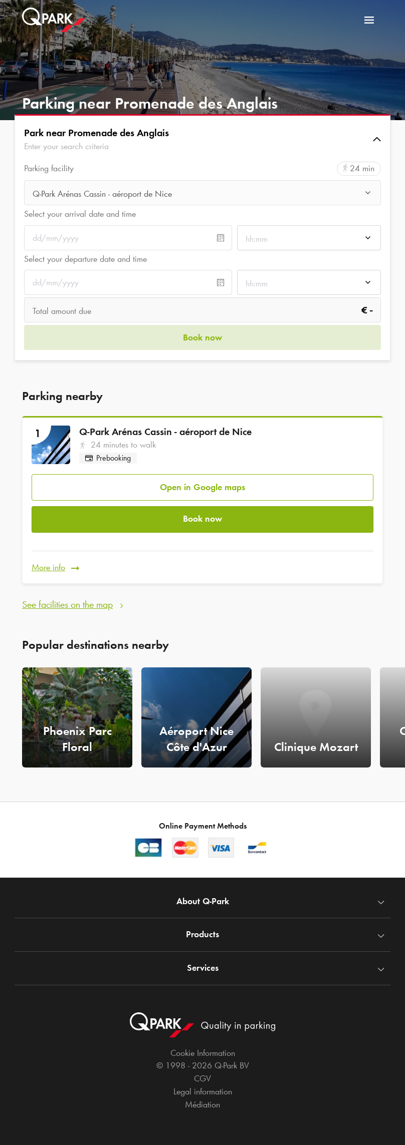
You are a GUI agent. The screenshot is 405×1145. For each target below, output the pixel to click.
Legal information (202, 1091)
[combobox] (202, 194)
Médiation (202, 1104)
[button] (202, 139)
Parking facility (49, 168)
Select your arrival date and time (80, 213)
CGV (202, 1078)
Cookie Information (202, 1052)
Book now (202, 515)
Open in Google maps (202, 484)
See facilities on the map (67, 598)
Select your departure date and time (85, 258)
